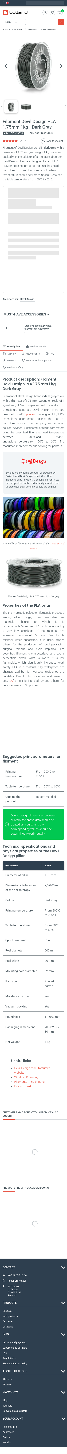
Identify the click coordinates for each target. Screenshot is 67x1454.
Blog (5, 1400)
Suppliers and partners (15, 1348)
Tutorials (7, 1405)
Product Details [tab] (36, 346)
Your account (13, 1418)
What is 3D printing (26, 1077)
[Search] (44, 22)
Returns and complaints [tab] (37, 360)
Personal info (10, 1427)
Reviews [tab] (9, 360)
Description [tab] (11, 346)
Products (10, 1303)
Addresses (8, 1432)
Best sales (8, 1321)
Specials (7, 1311)
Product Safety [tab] (13, 367)
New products (10, 1316)
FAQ (5, 1353)
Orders (6, 1437)
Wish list (7, 1442)
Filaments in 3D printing (29, 1081)
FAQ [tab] (50, 353)
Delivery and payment (14, 1342)
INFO (6, 1334)
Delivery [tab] (9, 353)
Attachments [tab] (31, 353)
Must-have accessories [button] (26, 314)
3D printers (29, 414)
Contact (9, 1267)
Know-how (10, 1392)
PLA (10, 680)
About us (7, 1379)
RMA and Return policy (15, 1363)
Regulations (9, 1358)
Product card (22, 1086)
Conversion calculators (15, 1411)
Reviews (7, 1384)
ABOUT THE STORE (15, 1371)
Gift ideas (8, 1326)
